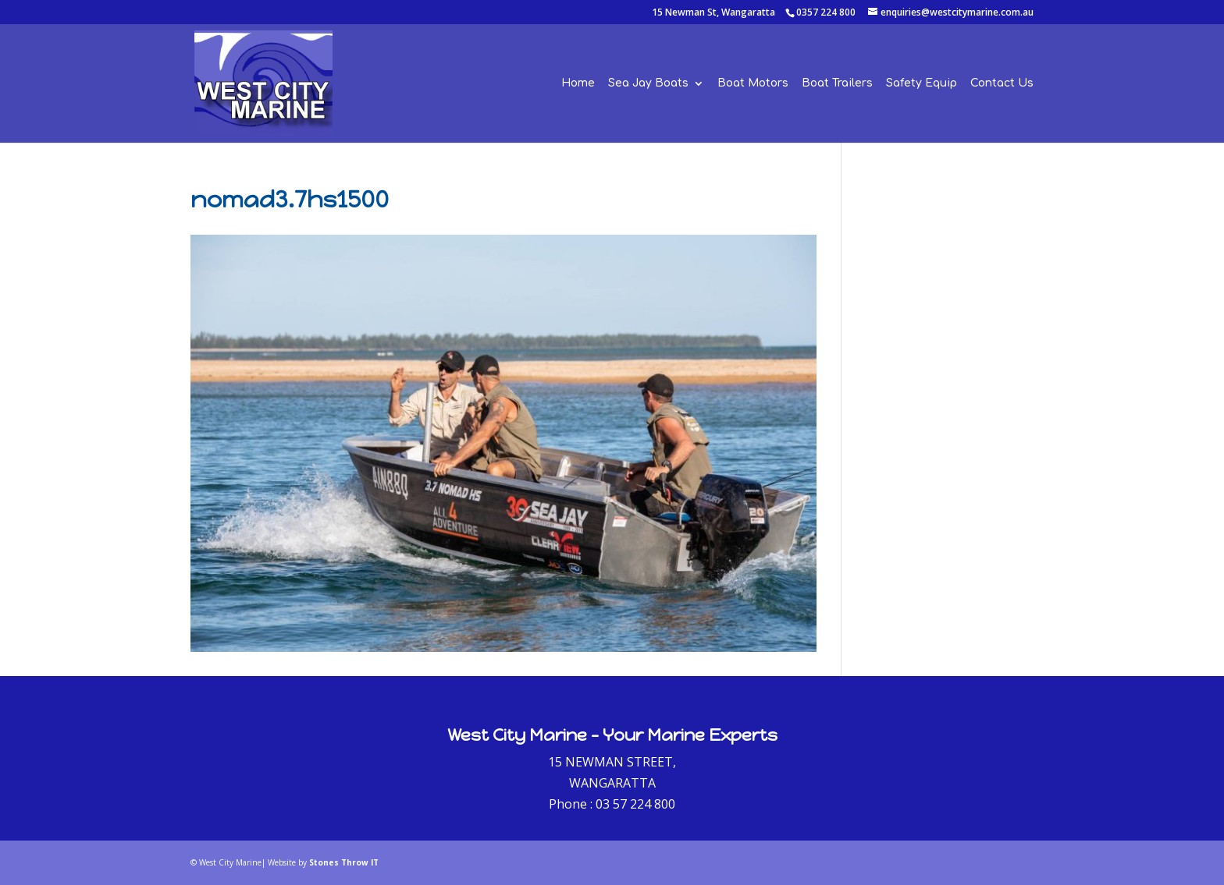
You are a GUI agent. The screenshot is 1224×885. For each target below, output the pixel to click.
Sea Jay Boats (648, 83)
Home (578, 83)
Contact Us (1002, 83)
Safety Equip (921, 83)
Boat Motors (752, 83)
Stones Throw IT (344, 862)
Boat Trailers (837, 83)
